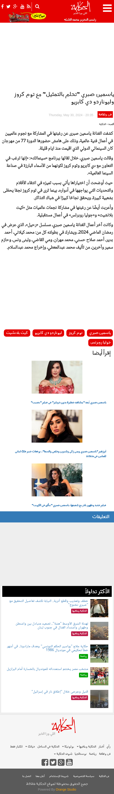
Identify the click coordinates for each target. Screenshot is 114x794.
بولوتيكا (68, 747)
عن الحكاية (104, 776)
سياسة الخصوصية (83, 776)
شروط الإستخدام (59, 776)
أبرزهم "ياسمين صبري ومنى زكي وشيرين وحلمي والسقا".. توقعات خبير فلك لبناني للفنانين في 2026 (60, 454)
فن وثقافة (105, 114)
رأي (108, 747)
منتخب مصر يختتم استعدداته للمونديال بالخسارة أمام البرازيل (47, 669)
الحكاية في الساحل (48, 747)
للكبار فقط (16, 747)
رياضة (93, 754)
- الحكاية (103, 124)
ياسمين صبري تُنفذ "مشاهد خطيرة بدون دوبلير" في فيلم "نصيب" (68, 403)
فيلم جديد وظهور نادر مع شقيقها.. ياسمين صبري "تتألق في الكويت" (69, 505)
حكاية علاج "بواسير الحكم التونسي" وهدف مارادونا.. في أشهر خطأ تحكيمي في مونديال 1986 (47, 648)
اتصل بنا (26, 776)
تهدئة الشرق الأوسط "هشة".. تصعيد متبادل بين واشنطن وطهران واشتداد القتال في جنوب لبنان (52, 626)
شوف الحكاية (63, 754)
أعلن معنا (40, 776)
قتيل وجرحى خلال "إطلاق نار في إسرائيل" (59, 692)
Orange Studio (66, 789)
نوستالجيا (81, 754)
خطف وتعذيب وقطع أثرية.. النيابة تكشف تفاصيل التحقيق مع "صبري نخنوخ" (48, 603)
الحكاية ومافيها (86, 747)
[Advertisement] (57, 54)
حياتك (30, 747)
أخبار (101, 747)
